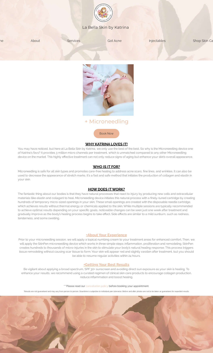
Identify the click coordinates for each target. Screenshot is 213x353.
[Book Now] (106, 133)
